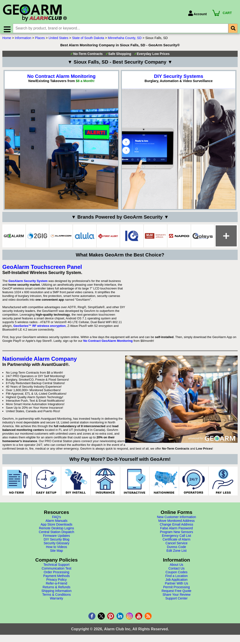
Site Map (56, 553)
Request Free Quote (176, 593)
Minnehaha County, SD (125, 40)
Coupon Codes (176, 575)
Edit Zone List (176, 553)
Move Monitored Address (176, 523)
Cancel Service (176, 546)
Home (6, 40)
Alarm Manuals (56, 523)
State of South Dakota (88, 40)
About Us (176, 567)
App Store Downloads (56, 527)
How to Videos (56, 549)
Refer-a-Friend (56, 586)
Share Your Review (176, 597)
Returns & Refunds (56, 590)
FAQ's (56, 519)
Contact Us (176, 571)
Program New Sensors (176, 534)
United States (58, 40)
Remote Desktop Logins (56, 531)
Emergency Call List (176, 538)
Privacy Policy (56, 582)
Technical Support (56, 567)
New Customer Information (176, 519)
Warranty (56, 601)
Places (40, 40)
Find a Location (176, 578)
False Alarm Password (176, 531)
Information (23, 40)
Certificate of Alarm (176, 542)
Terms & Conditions (56, 597)
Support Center (176, 601)
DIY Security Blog (56, 542)
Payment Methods (56, 578)
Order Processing (56, 575)
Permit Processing (176, 590)
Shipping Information (56, 593)
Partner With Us (176, 586)
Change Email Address (176, 527)
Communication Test (56, 571)
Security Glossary (56, 546)
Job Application (176, 582)
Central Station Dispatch (56, 534)
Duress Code (176, 549)
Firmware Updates (56, 538)
